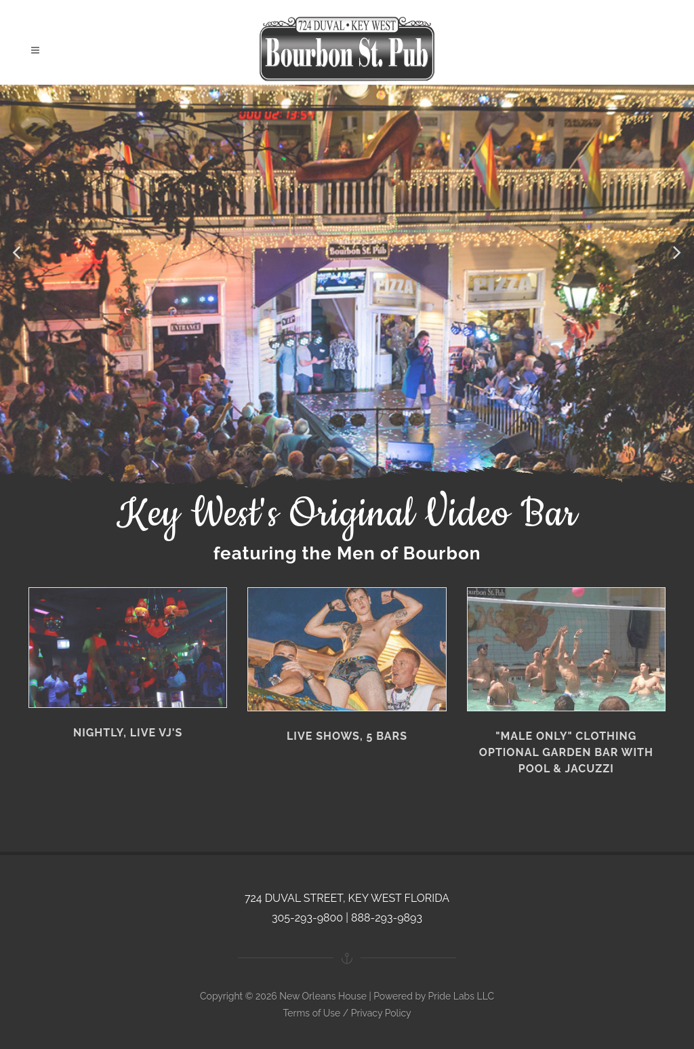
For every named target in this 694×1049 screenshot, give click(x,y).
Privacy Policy (381, 1013)
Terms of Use (311, 1013)
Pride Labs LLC (461, 996)
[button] (17, 253)
